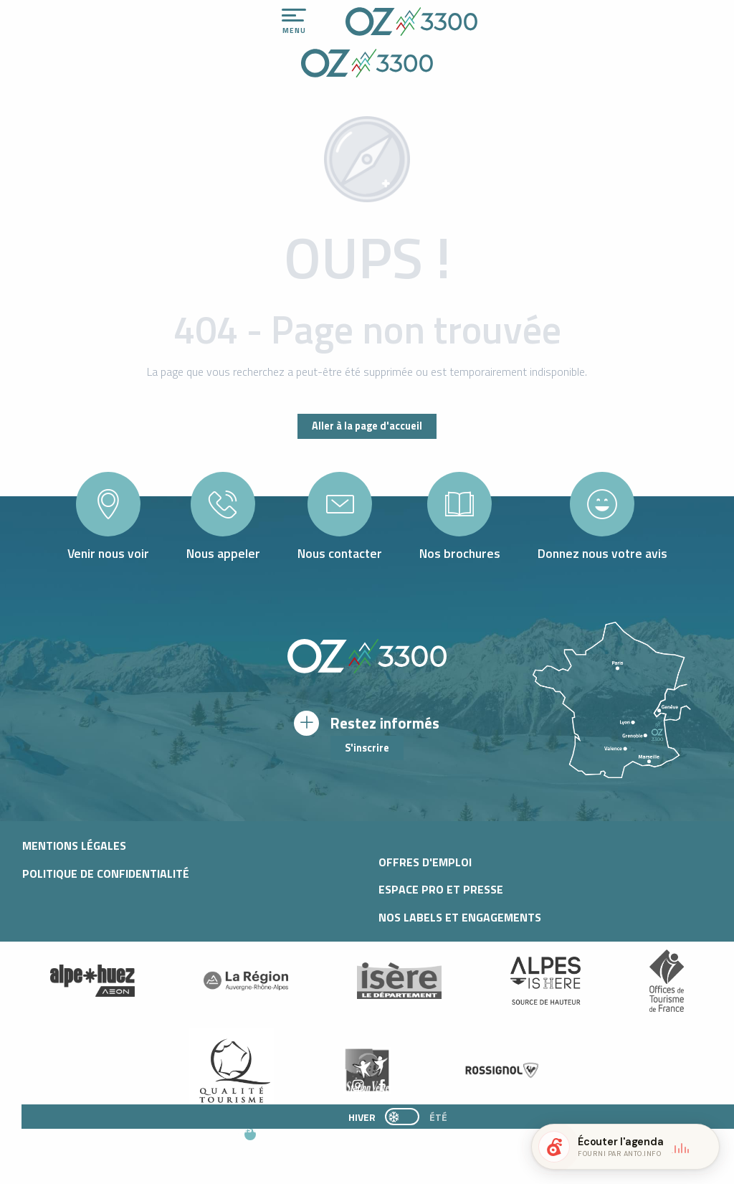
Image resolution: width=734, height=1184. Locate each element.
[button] (378, 1141)
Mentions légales (74, 845)
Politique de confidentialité (105, 873)
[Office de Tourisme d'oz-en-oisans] (367, 65)
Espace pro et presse (440, 889)
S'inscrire (367, 748)
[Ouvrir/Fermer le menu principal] (294, 21)
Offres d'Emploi (425, 862)
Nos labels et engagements (459, 917)
